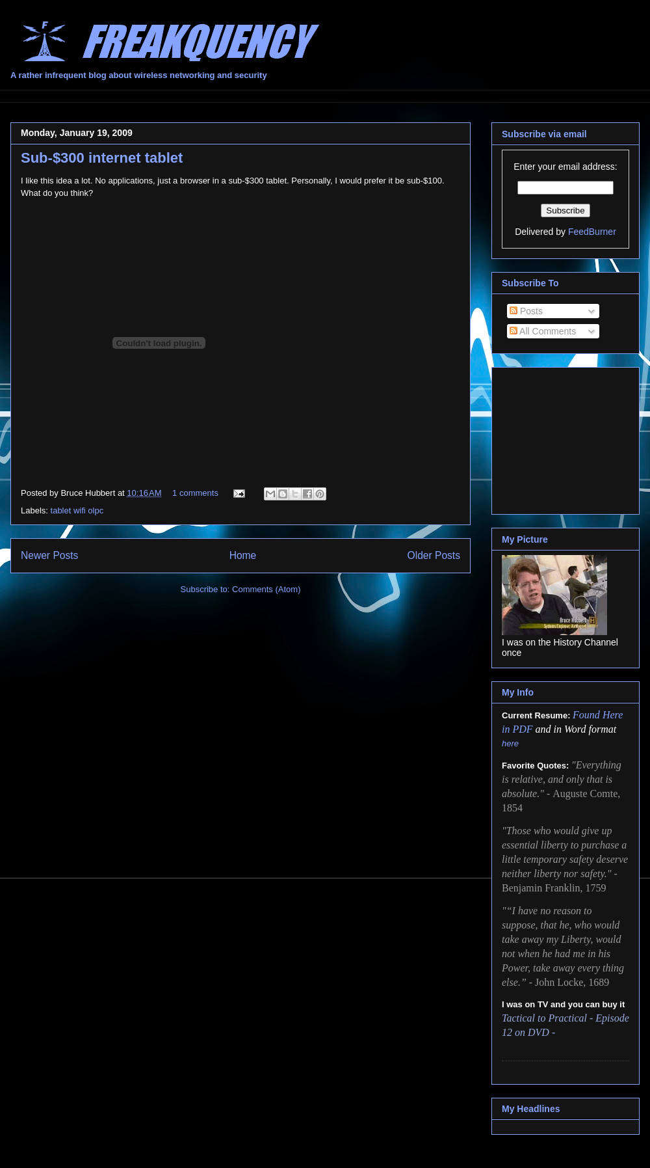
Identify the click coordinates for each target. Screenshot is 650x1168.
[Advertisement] (567, 437)
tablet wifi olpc (77, 510)
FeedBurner (592, 231)
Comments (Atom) (266, 589)
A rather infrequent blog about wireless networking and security (138, 75)
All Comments (543, 331)
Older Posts (434, 555)
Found (588, 714)
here (510, 743)
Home (243, 555)
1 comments (195, 493)
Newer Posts (49, 555)
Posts (526, 311)
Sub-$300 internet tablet (102, 158)
